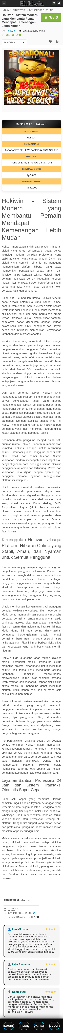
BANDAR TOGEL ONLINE (41, 10)
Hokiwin (5, 10)
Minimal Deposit (24, 917)
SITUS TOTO (19, 10)
